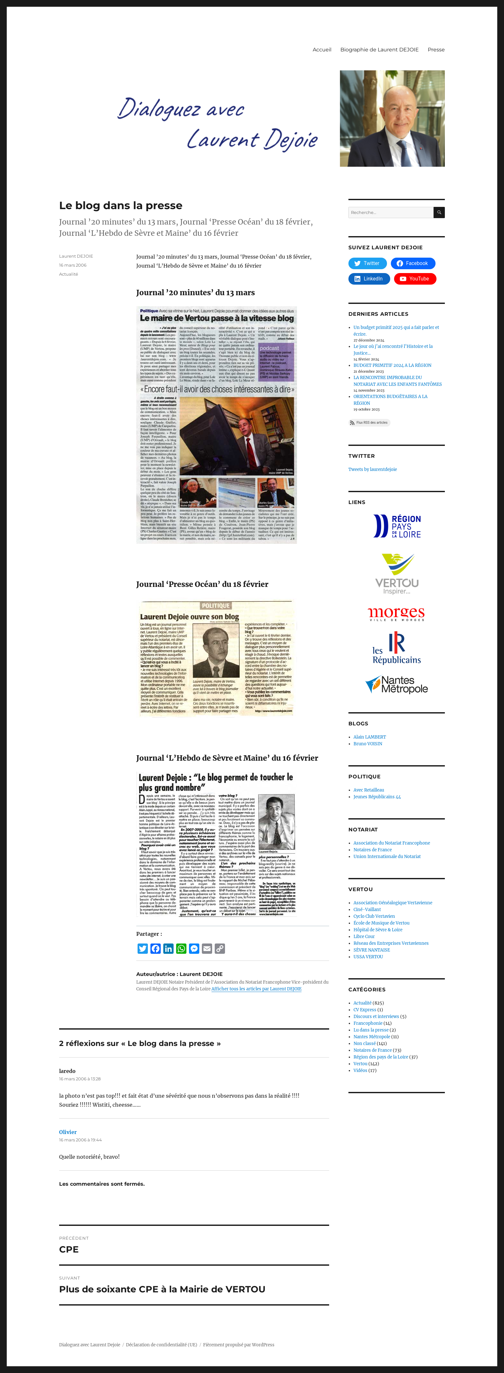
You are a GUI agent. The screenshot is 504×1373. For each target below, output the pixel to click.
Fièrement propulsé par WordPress (238, 1345)
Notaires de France (373, 850)
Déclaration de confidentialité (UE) (161, 1345)
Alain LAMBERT (370, 737)
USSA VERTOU (368, 957)
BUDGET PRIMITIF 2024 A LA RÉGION (392, 365)
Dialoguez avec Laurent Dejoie (89, 1345)
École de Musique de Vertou (382, 923)
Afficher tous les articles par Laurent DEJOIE (257, 989)
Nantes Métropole (372, 1037)
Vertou (360, 1064)
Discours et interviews (376, 1016)
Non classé (365, 1043)
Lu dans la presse (371, 1030)
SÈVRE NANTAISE (372, 950)
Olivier (68, 1132)
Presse (436, 50)
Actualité (68, 274)
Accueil (322, 50)
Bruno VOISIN (368, 744)
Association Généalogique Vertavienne (393, 903)
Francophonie (368, 1023)
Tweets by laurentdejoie (372, 469)
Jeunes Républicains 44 (377, 797)
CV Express (365, 1010)
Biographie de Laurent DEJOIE (379, 50)
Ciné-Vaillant (367, 909)
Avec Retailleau (369, 790)
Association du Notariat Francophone (392, 843)
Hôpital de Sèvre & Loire (378, 930)
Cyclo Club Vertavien (374, 916)
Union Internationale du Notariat (387, 856)
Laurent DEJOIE (76, 256)
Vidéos (360, 1070)
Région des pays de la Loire (381, 1057)
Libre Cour (364, 936)
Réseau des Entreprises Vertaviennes (391, 943)
